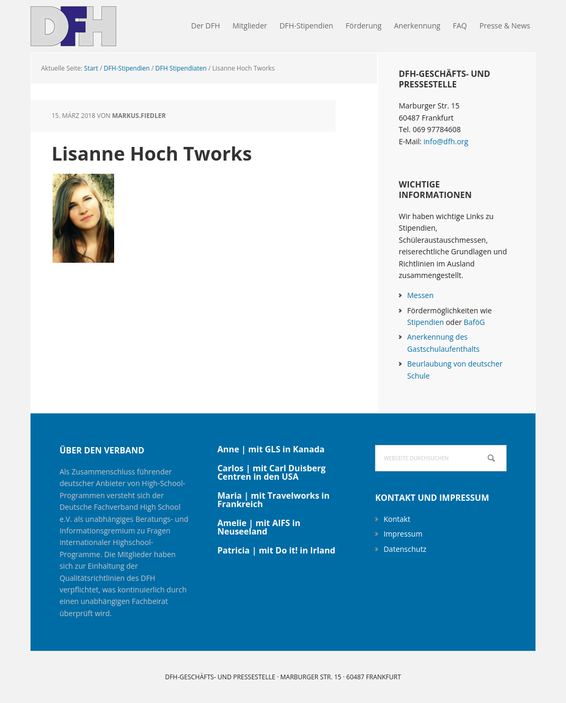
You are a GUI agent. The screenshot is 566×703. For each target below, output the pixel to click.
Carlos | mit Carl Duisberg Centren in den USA (271, 472)
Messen (420, 295)
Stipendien (425, 322)
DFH (99, 26)
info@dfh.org (445, 141)
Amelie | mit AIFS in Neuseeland (258, 527)
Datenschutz (404, 549)
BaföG (474, 322)
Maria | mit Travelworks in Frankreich (273, 500)
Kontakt (396, 519)
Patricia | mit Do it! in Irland (276, 550)
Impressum (402, 534)
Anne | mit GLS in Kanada (271, 449)
